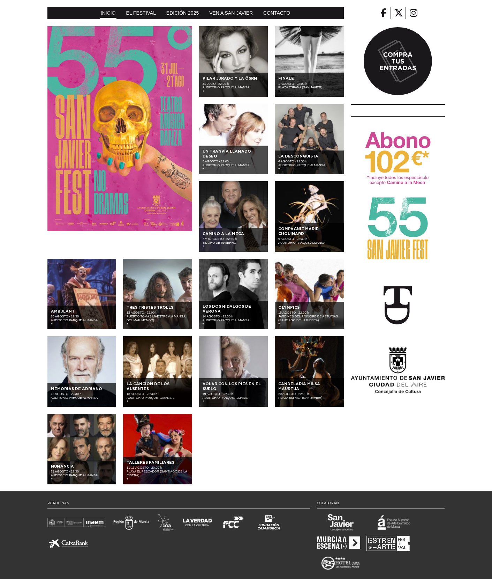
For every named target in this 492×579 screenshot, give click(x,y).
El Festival (141, 13)
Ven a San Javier (231, 13)
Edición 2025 (182, 13)
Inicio (108, 13)
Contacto (276, 13)
